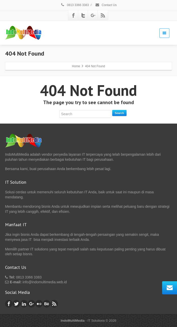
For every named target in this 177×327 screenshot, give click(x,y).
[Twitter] (83, 15)
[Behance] (46, 304)
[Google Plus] (93, 15)
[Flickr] (39, 304)
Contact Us (106, 5)
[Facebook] (73, 15)
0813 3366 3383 (74, 5)
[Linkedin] (24, 304)
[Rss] (103, 15)
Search (119, 112)
